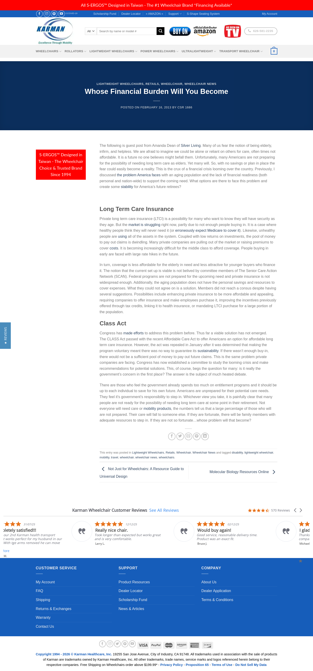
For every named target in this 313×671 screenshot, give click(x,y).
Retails (152, 84)
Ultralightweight (199, 51)
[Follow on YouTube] (61, 13)
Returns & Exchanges (54, 609)
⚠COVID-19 (71, 13)
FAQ (39, 591)
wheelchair (127, 457)
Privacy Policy (171, 665)
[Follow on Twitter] (117, 643)
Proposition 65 (197, 665)
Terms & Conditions (217, 600)
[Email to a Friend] (188, 436)
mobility (104, 457)
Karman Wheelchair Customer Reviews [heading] (109, 510)
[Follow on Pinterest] (54, 13)
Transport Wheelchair (241, 51)
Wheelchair (172, 84)
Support (175, 14)
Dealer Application (216, 591)
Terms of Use (222, 665)
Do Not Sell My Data (251, 665)
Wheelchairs (49, 51)
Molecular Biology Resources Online (243, 472)
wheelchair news (146, 457)
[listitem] (179, 533)
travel (114, 457)
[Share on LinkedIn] (205, 436)
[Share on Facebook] (172, 436)
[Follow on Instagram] (46, 13)
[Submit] (160, 31)
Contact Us (45, 626)
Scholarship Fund (104, 13)
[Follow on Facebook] (39, 13)
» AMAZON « (154, 13)
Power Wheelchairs (159, 51)
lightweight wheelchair (258, 452)
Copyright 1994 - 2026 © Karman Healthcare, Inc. (74, 654)
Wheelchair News (200, 84)
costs (114, 248)
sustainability (208, 351)
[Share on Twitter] (180, 436)
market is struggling (144, 225)
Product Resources (134, 582)
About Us (209, 582)
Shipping (43, 600)
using (122, 236)
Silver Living (191, 146)
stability (127, 187)
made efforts (133, 333)
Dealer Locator (131, 13)
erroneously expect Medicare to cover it (207, 230)
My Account (45, 582)
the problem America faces (139, 175)
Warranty (43, 617)
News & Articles (131, 609)
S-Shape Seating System (203, 13)
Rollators (75, 51)
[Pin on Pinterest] (197, 436)
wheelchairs (166, 457)
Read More (62, 551)
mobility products (157, 409)
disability (237, 452)
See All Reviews (164, 510)
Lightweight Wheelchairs (113, 51)
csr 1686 (185, 107)
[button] (295, 510)
